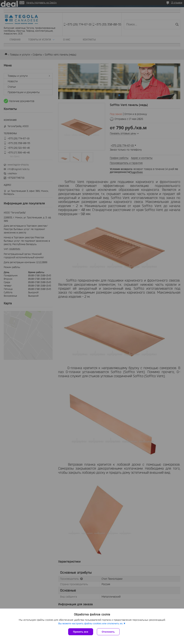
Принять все (80, 631)
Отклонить (108, 631)
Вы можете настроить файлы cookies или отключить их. (90, 623)
